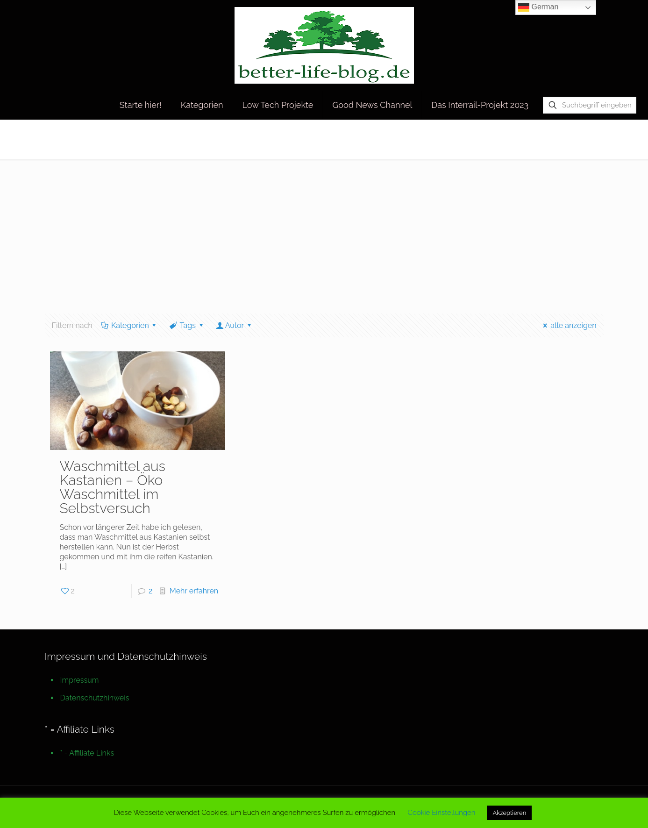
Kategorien (130, 325)
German (538, 7)
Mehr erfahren (194, 590)
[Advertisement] (324, 229)
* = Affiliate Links (87, 753)
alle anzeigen (568, 325)
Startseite (496, 139)
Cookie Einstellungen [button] (442, 812)
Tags (187, 325)
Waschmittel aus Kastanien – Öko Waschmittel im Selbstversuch (112, 487)
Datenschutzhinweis (94, 697)
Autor (234, 325)
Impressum (79, 680)
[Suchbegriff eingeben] (589, 105)
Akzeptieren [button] (509, 812)
